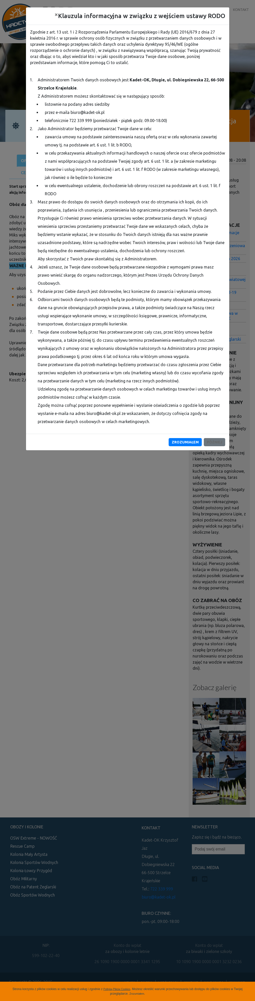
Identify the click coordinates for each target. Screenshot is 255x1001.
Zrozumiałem (136, 993)
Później (214, 442)
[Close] (56, 14)
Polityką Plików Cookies (116, 989)
